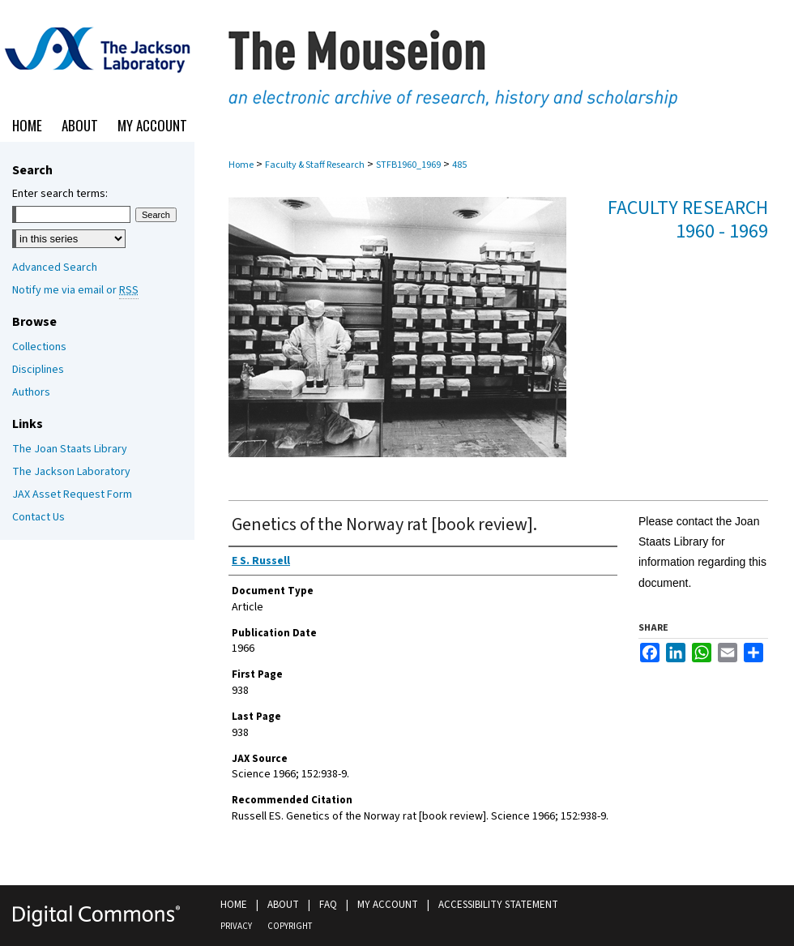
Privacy (236, 926)
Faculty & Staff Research (315, 165)
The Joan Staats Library (69, 449)
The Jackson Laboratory (71, 472)
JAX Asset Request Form (72, 494)
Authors (31, 392)
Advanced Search (54, 267)
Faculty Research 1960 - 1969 (688, 220)
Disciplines (38, 370)
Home (241, 165)
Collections (39, 347)
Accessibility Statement (498, 904)
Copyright (289, 926)
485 (459, 165)
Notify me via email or (75, 290)
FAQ (328, 904)
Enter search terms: (60, 194)
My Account (387, 904)
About (283, 904)
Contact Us (38, 517)
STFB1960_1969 (408, 165)
